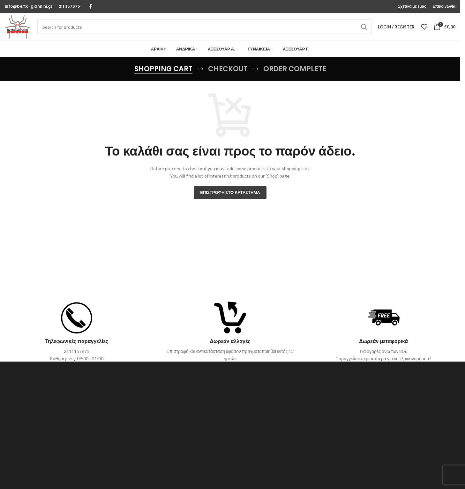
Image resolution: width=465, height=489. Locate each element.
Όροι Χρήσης (171, 452)
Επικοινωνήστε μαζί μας (181, 430)
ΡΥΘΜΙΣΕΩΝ (343, 479)
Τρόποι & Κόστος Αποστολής (340, 441)
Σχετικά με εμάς (173, 441)
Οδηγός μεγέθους (328, 430)
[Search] (207, 30)
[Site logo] (21, 29)
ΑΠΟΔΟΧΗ (394, 476)
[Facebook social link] (90, 7)
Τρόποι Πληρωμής (329, 452)
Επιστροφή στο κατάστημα (230, 198)
